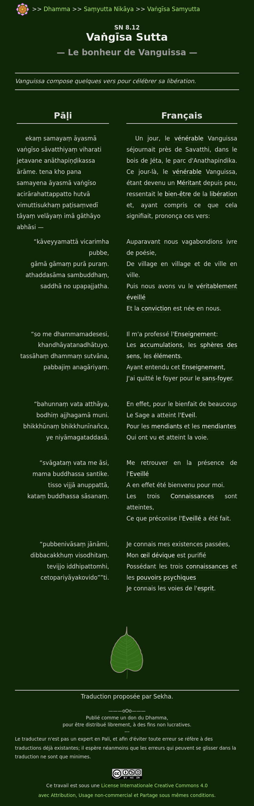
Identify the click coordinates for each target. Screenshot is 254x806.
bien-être (177, 194)
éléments (167, 356)
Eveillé (139, 473)
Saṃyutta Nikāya (109, 9)
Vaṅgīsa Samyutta (173, 9)
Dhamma (58, 9)
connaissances (207, 566)
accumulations (161, 344)
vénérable (188, 138)
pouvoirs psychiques (166, 577)
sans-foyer (217, 378)
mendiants (166, 426)
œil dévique (158, 555)
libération (223, 194)
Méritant (189, 182)
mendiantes (219, 426)
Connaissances (192, 496)
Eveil (188, 415)
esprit (205, 588)
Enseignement (195, 334)
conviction (156, 308)
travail (61, 785)
